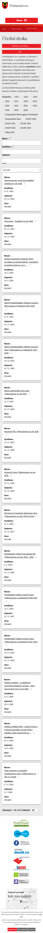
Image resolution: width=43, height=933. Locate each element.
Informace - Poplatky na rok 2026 (20, 221)
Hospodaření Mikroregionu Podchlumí (21, 114)
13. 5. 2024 (8, 524)
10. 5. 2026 (8, 280)
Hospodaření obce (13, 119)
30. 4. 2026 (8, 704)
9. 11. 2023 (8, 316)
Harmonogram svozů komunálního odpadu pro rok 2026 (19, 182)
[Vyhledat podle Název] (21, 142)
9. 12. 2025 (8, 191)
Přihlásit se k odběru (26, 46)
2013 (17, 96)
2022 (26, 105)
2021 (16, 105)
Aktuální (7, 206)
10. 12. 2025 (9, 652)
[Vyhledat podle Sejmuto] (21, 160)
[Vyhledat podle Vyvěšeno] (21, 152)
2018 (26, 101)
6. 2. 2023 (8, 564)
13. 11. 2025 (9, 442)
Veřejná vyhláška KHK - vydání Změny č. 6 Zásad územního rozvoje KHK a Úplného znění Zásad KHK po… (21, 729)
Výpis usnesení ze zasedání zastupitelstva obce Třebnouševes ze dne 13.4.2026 (20, 773)
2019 (35, 101)
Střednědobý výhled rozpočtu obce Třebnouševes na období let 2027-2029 (20, 641)
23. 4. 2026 (8, 272)
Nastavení (31, 929)
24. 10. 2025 (9, 360)
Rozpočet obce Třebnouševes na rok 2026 (19, 474)
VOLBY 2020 (31, 119)
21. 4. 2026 (8, 401)
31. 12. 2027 (9, 531)
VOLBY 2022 (26, 123)
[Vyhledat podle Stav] (21, 170)
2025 (16, 110)
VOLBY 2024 (26, 127)
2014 (26, 96)
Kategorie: (6, 96)
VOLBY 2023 (10, 127)
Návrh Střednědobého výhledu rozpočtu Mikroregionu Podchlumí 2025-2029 (21, 305)
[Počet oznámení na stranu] (35, 810)
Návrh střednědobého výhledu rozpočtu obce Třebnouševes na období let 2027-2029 (21, 349)
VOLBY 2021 (10, 123)
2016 (7, 101)
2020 (7, 105)
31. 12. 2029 (9, 324)
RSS (29, 52)
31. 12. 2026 (9, 199)
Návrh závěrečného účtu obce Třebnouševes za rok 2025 (17, 392)
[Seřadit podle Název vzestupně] (10, 137)
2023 (35, 105)
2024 (7, 110)
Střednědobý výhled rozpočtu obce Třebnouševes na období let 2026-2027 (20, 597)
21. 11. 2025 (9, 229)
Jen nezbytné (22, 929)
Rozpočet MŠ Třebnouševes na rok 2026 (21, 433)
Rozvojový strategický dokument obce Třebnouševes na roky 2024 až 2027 (21, 515)
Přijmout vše (12, 929)
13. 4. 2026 (8, 696)
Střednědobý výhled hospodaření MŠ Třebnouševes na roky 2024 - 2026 (20, 555)
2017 (16, 101)
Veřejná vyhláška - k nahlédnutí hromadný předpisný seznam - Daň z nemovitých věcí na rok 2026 (19, 685)
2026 (26, 110)
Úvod (4, 28)
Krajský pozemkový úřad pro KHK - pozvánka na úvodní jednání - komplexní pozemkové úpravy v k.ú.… (21, 262)
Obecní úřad (16, 28)
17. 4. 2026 (8, 784)
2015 (35, 96)
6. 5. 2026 (8, 792)
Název (5, 138)
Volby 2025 (9, 132)
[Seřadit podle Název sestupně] (10, 138)
